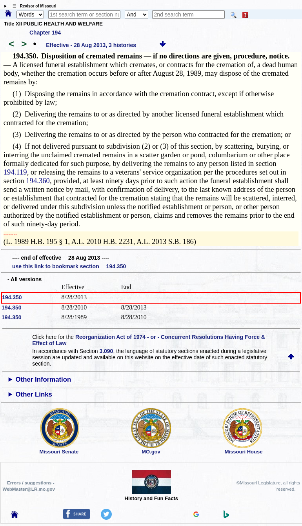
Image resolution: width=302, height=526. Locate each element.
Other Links (34, 394)
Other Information (43, 379)
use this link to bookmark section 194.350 (69, 266)
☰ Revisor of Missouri (32, 6)
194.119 (15, 172)
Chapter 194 (45, 32)
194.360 (38, 181)
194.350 (12, 297)
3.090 (106, 351)
